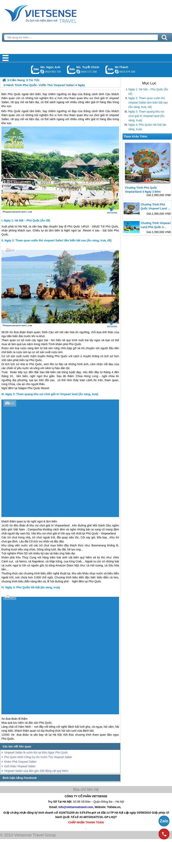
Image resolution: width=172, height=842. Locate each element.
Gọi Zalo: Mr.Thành (109, 69)
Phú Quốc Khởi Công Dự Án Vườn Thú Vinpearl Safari (38, 757)
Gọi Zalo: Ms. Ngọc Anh (35, 69)
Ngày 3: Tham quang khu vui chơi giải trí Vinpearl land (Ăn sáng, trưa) (146, 116)
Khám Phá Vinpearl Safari (20, 761)
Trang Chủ (50, 13)
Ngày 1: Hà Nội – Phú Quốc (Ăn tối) (148, 91)
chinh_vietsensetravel (78, 72)
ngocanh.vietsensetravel (42, 72)
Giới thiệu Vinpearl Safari (19, 766)
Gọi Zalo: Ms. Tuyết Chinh (71, 69)
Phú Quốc (14, 111)
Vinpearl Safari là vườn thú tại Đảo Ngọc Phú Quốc (36, 752)
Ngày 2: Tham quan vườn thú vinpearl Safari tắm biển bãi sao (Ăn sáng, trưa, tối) (148, 103)
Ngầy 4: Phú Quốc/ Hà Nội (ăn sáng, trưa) (147, 127)
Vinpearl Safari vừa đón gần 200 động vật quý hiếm (36, 770)
